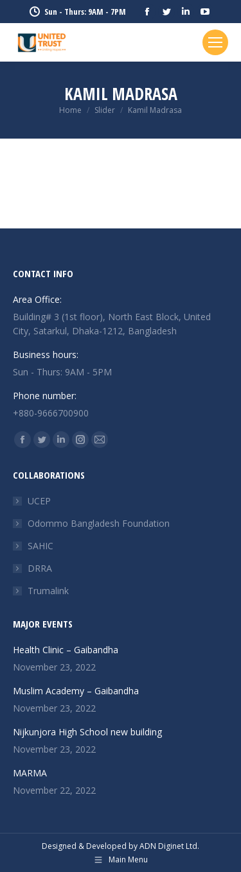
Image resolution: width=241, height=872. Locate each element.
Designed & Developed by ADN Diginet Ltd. (120, 846)
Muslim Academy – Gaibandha (85, 691)
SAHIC (40, 546)
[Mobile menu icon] (215, 42)
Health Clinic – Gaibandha (74, 650)
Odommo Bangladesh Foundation (99, 523)
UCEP (39, 501)
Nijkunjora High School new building (89, 732)
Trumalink (48, 591)
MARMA (31, 773)
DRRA (40, 568)
